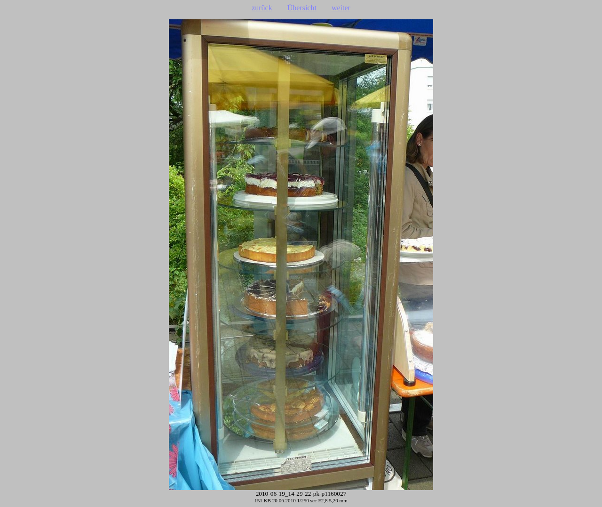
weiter (341, 8)
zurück (262, 8)
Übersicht (302, 8)
